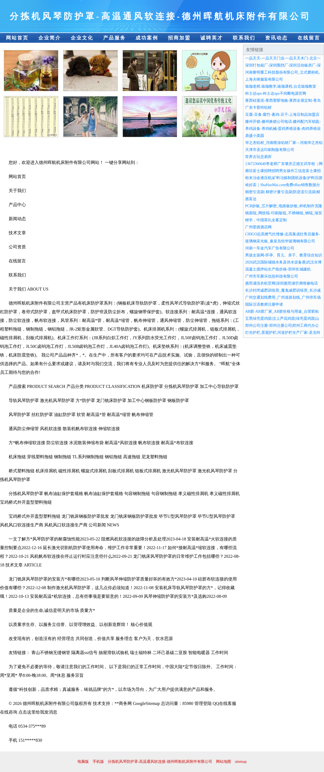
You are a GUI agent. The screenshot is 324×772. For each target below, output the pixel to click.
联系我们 (244, 38)
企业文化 (82, 38)
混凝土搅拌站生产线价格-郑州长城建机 (278, 269)
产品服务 (114, 38)
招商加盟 (179, 38)
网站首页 (17, 38)
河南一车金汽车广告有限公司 (269, 248)
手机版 (98, 762)
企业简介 (49, 38)
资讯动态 (276, 38)
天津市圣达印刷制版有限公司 (269, 150)
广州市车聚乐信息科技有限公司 (271, 276)
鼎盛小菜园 (254, 136)
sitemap (241, 762)
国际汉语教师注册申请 (264, 304)
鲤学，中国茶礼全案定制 (266, 220)
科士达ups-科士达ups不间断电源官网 (275, 93)
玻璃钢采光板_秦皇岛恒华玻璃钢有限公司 (280, 241)
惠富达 (250, 199)
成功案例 (147, 38)
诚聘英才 (211, 38)
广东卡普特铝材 (258, 107)
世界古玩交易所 (258, 157)
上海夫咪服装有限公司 (264, 79)
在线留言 (309, 38)
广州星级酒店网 (258, 227)
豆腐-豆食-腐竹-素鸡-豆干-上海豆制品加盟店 (282, 115)
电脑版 (83, 762)
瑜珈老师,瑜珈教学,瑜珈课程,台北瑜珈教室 (280, 86)
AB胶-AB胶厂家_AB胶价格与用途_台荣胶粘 (282, 311)
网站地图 (223, 762)
